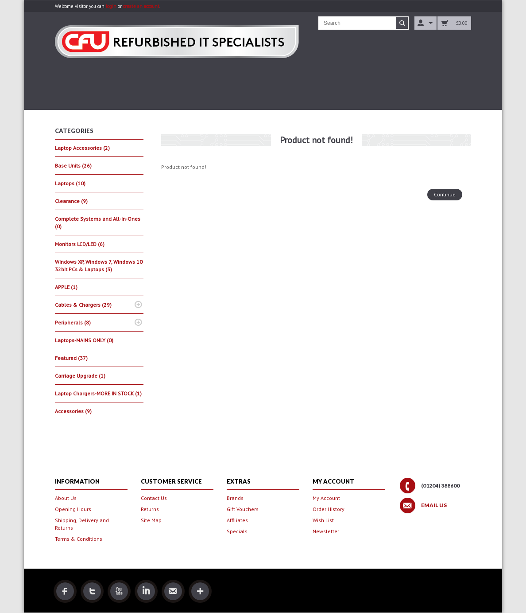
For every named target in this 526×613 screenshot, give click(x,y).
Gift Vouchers (243, 509)
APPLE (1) (66, 287)
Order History (328, 509)
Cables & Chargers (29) (83, 304)
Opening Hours (73, 509)
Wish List (323, 520)
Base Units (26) (73, 165)
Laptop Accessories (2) (82, 147)
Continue (445, 194)
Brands (235, 498)
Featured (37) (71, 358)
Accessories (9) (73, 411)
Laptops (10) (70, 183)
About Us (66, 498)
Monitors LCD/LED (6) (79, 244)
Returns (150, 509)
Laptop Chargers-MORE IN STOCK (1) (98, 393)
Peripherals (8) (73, 322)
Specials (237, 531)
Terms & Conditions (78, 538)
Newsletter (326, 531)
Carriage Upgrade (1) (80, 375)
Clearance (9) (71, 201)
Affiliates (237, 520)
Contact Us (154, 498)
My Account (326, 498)
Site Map (151, 520)
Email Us (434, 505)
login (111, 6)
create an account (141, 6)
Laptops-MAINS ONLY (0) (84, 340)
